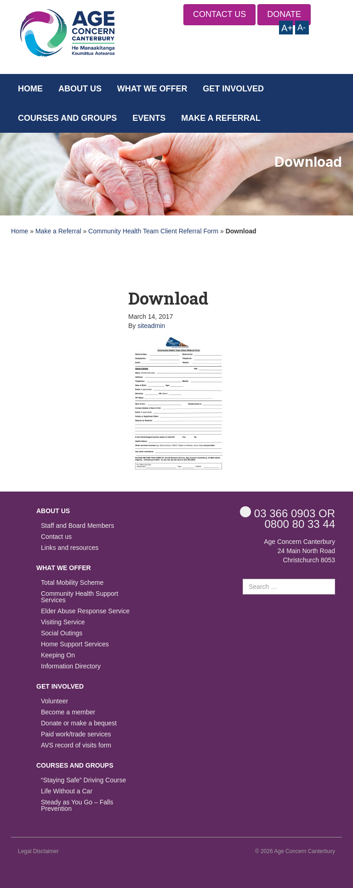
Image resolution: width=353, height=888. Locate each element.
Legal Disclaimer (38, 851)
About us (80, 88)
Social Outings (61, 633)
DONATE (284, 14)
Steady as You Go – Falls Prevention (77, 805)
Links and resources (69, 547)
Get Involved (233, 88)
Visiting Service (63, 622)
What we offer (152, 88)
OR (287, 513)
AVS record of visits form (76, 745)
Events (148, 118)
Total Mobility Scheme (72, 582)
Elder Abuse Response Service (85, 611)
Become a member (68, 712)
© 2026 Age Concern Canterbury (295, 851)
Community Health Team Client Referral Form (153, 231)
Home (30, 88)
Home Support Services (75, 644)
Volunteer (54, 701)
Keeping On (58, 655)
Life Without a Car (66, 791)
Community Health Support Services (79, 597)
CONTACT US (219, 14)
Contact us (56, 536)
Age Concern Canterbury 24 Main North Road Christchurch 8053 (299, 551)
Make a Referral (221, 118)
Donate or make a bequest (79, 723)
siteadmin (151, 325)
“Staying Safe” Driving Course (83, 780)
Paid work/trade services (76, 734)
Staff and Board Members (77, 525)
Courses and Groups (67, 118)
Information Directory (71, 666)
